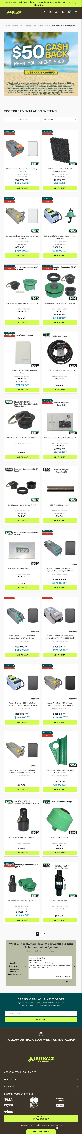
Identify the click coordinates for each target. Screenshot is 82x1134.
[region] (50, 967)
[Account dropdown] (62, 13)
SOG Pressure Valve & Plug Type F (22, 505)
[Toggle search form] (44, 13)
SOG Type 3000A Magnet (60, 505)
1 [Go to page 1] (37, 934)
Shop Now (39, 5)
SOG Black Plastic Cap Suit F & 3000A (22, 438)
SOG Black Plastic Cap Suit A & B (22, 837)
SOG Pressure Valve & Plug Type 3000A (22, 303)
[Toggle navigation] (75, 13)
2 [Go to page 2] (40, 934)
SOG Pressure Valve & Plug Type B (22, 901)
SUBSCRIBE (41, 1020)
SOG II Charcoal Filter (60, 837)
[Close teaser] (57, 1128)
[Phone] (50, 13)
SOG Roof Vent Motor (59, 901)
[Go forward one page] (44, 934)
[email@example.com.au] (41, 1013)
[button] (68, 13)
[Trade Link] (56, 13)
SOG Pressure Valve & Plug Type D (22, 568)
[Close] (76, 4)
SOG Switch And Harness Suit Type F (60, 370)
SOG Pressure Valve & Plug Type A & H (59, 303)
